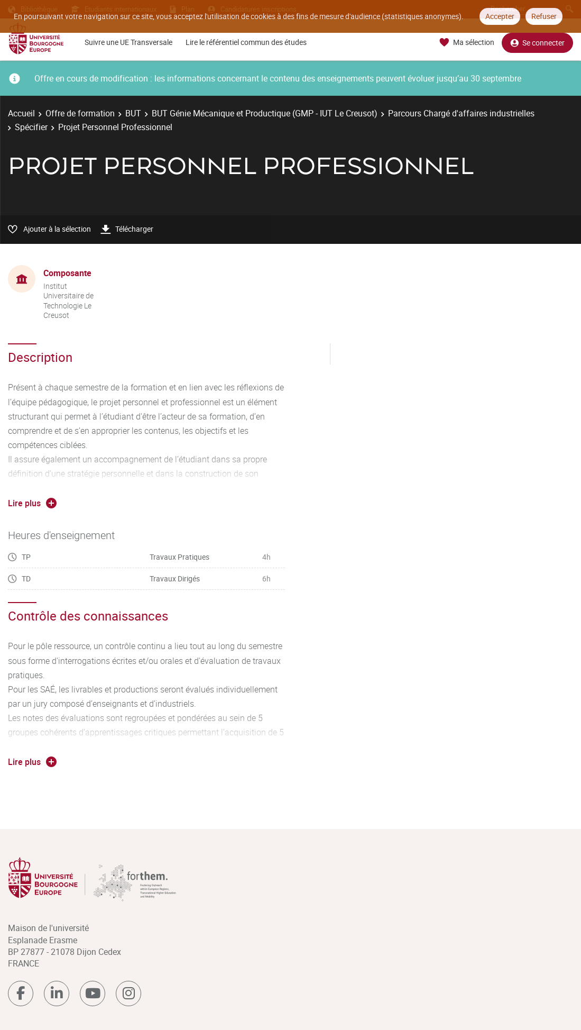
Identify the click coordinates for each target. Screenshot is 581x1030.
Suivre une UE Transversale (128, 42)
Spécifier (31, 127)
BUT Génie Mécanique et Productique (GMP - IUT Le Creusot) (264, 113)
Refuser (544, 16)
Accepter (499, 16)
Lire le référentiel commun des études (246, 42)
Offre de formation (80, 113)
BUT (133, 113)
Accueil (21, 113)
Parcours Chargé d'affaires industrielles (461, 113)
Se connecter (537, 43)
